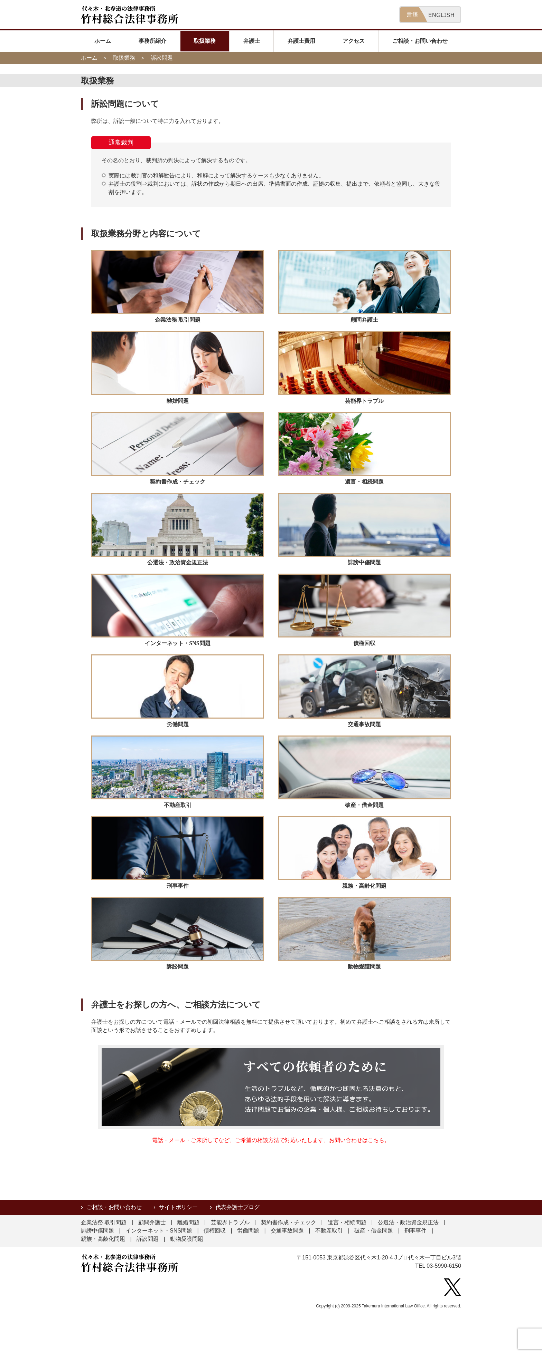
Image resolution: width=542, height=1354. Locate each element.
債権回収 (215, 1231)
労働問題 (248, 1231)
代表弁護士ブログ (237, 1207)
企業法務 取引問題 (104, 1222)
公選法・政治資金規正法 (408, 1222)
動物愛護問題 (186, 1239)
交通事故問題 (287, 1231)
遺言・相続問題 (347, 1222)
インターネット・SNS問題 (158, 1231)
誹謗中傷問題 (97, 1231)
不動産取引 (329, 1231)
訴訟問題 (148, 1239)
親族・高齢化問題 (103, 1239)
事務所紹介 (152, 41)
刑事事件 (415, 1231)
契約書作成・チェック (288, 1222)
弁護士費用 (301, 41)
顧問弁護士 (152, 1222)
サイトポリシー (178, 1207)
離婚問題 (188, 1222)
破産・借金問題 (373, 1231)
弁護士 (251, 41)
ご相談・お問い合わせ (420, 41)
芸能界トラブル (230, 1222)
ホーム (102, 41)
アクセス (354, 41)
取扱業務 (205, 41)
